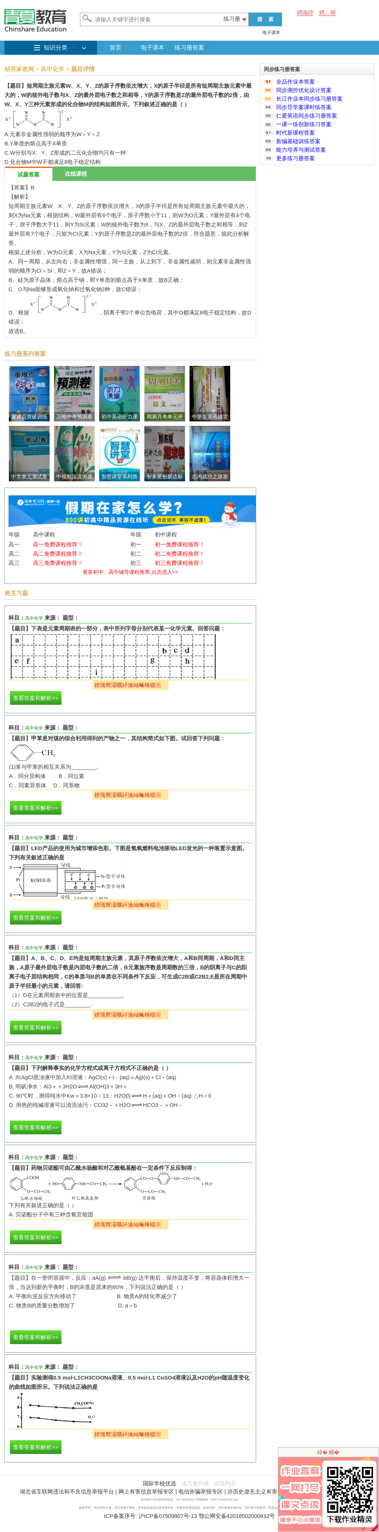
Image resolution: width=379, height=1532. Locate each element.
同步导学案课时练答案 (304, 107)
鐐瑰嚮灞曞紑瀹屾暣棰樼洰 (127, 685)
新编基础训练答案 (298, 141)
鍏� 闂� (328, 1452)
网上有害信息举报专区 (146, 1491)
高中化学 (52, 69)
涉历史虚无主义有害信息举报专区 (269, 1491)
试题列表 (225, 1483)
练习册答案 (189, 47)
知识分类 (55, 47)
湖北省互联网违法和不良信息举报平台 (67, 1491)
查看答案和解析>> (35, 698)
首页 (115, 47)
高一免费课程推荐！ (58, 544)
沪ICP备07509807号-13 (167, 1516)
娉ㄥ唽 (327, 12)
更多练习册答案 (295, 158)
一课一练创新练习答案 (304, 124)
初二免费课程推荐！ (180, 553)
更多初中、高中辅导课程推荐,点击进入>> (130, 572)
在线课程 (76, 174)
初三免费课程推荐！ (180, 563)
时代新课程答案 (295, 132)
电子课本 (271, 32)
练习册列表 (195, 1483)
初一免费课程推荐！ (180, 544)
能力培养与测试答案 (301, 150)
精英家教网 (19, 69)
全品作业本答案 (295, 81)
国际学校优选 (159, 1483)
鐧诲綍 (305, 12)
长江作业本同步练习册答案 (309, 98)
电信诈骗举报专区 (200, 1491)
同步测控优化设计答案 (304, 90)
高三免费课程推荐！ (58, 563)
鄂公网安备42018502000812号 (237, 1516)
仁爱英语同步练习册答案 (306, 115)
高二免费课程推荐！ (58, 553)
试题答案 (28, 174)
